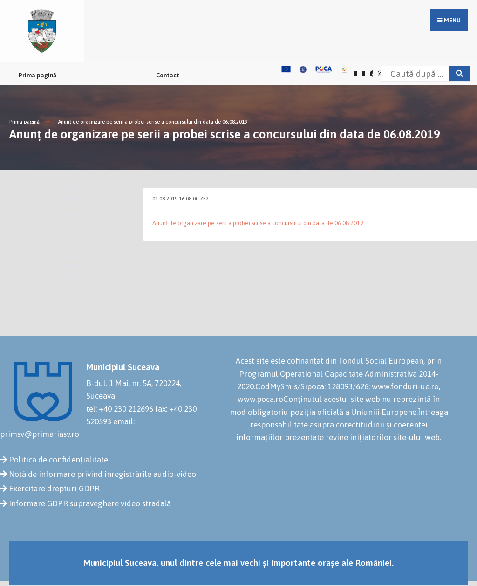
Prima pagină (37, 75)
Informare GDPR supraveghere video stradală (90, 503)
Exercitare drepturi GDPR (54, 488)
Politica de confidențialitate (58, 459)
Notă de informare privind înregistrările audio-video (102, 474)
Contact (167, 75)
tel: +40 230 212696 (119, 409)
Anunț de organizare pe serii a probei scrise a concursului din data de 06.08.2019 (152, 121)
